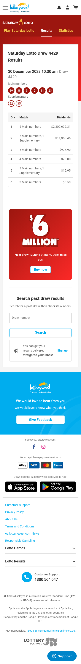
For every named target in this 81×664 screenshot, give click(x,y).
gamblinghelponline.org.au (59, 630)
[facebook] (34, 446)
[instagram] (43, 446)
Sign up (62, 350)
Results (46, 31)
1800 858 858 (34, 630)
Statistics (66, 31)
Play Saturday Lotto (19, 31)
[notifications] (59, 7)
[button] (5, 8)
